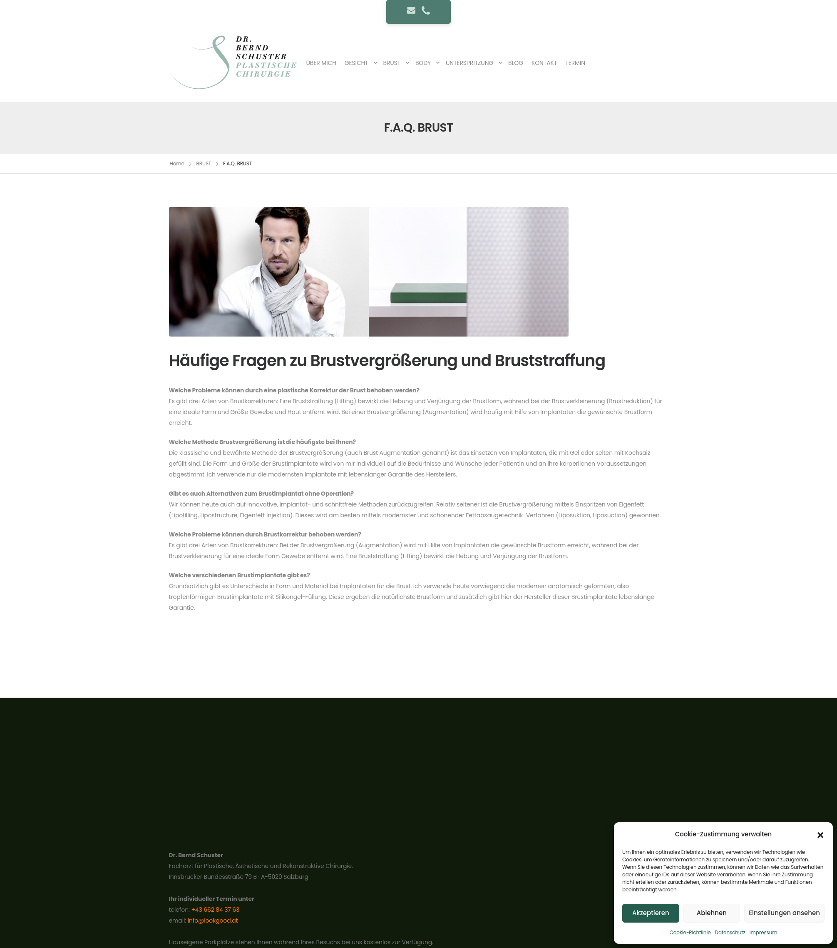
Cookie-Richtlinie (690, 932)
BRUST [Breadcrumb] (203, 163)
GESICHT (356, 63)
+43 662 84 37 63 (215, 910)
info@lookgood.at (213, 920)
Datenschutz (730, 932)
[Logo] (235, 62)
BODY (423, 63)
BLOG (515, 63)
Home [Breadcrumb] (177, 163)
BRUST (391, 63)
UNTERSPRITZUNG (469, 63)
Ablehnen (712, 912)
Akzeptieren (650, 912)
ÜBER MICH (321, 63)
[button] (820, 834)
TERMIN (575, 63)
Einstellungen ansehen (784, 912)
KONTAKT (544, 63)
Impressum (763, 932)
